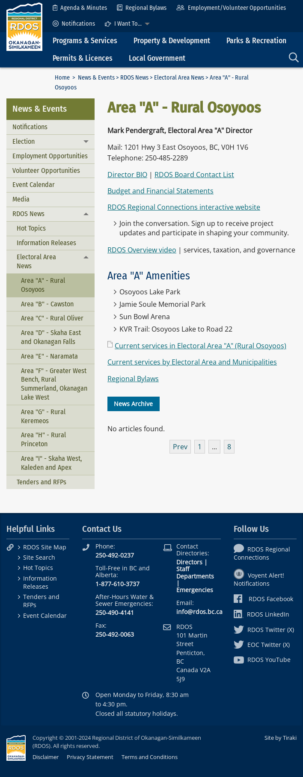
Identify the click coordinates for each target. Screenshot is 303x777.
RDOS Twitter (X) (264, 630)
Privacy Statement (90, 757)
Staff (182, 569)
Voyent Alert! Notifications (259, 579)
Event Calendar (33, 185)
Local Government (157, 58)
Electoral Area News (179, 77)
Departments (195, 576)
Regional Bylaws (141, 8)
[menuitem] (79, 8)
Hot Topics (31, 228)
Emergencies (194, 590)
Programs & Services (85, 40)
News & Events (96, 77)
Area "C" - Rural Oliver (52, 318)
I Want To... (123, 23)
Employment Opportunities (50, 156)
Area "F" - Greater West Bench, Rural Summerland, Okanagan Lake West (54, 384)
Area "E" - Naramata (49, 356)
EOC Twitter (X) (262, 645)
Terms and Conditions (150, 757)
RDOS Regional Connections (262, 553)
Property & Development (172, 40)
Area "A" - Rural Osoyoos (43, 285)
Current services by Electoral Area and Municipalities (192, 362)
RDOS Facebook (263, 599)
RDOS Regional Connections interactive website (183, 207)
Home (62, 77)
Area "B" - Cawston (47, 304)
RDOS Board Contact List (194, 174)
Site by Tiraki (280, 737)
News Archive (133, 404)
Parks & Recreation (256, 40)
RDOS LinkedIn (261, 614)
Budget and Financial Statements (160, 191)
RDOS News (134, 77)
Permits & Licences (83, 58)
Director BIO (127, 174)
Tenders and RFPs (41, 482)
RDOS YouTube (262, 659)
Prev (180, 446)
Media (21, 199)
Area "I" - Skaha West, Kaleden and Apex (51, 463)
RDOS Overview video (141, 250)
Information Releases (46, 243)
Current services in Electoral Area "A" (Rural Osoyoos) (200, 345)
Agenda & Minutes (80, 8)
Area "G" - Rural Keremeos (43, 416)
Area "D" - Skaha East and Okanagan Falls (51, 337)
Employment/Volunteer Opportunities (230, 8)
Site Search (39, 557)
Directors (189, 562)
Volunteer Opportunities (46, 170)
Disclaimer (46, 757)
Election (23, 141)
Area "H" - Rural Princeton (43, 439)
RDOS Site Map (44, 547)
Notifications (74, 23)
